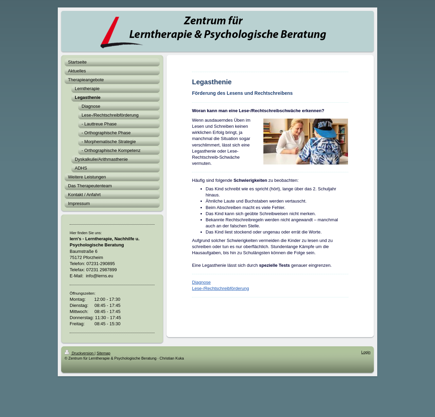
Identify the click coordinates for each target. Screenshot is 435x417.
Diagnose (201, 282)
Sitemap (103, 353)
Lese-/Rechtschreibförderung (220, 288)
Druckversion (79, 353)
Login (365, 352)
